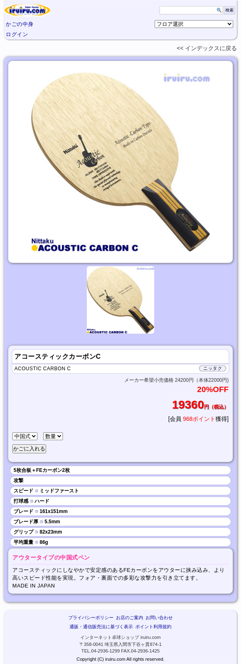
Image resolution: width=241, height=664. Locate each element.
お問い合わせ (159, 617)
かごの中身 (20, 24)
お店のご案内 (129, 617)
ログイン (17, 34)
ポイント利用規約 (153, 626)
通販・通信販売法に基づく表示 (101, 626)
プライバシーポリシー (91, 617)
